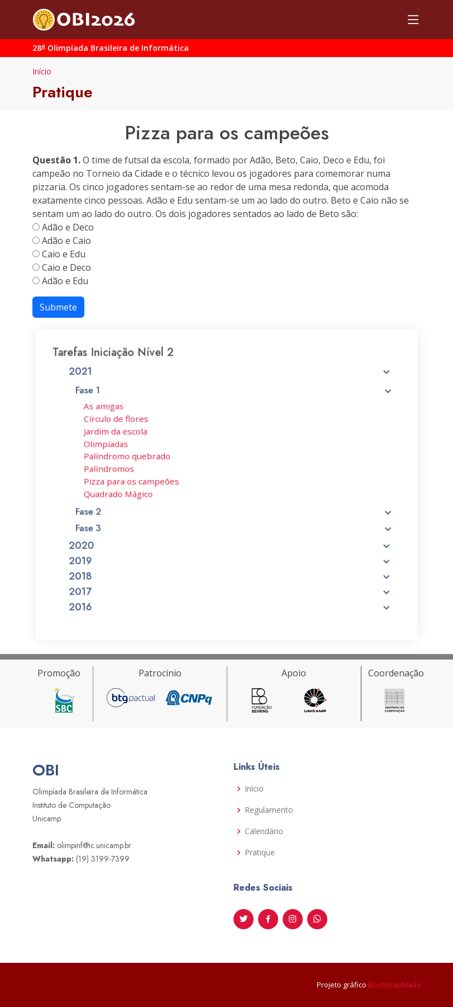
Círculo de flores (125, 424)
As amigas (114, 413)
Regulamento (269, 810)
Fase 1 (234, 398)
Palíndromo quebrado (135, 458)
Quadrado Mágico (127, 493)
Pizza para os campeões (139, 481)
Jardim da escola (125, 435)
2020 (230, 539)
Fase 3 (234, 524)
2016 (230, 596)
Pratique (260, 853)
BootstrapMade (394, 985)
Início (41, 71)
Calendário (264, 831)
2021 (230, 381)
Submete (58, 307)
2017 (230, 582)
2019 (230, 554)
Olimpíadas (116, 447)
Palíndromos (119, 470)
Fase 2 (234, 508)
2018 (230, 568)
